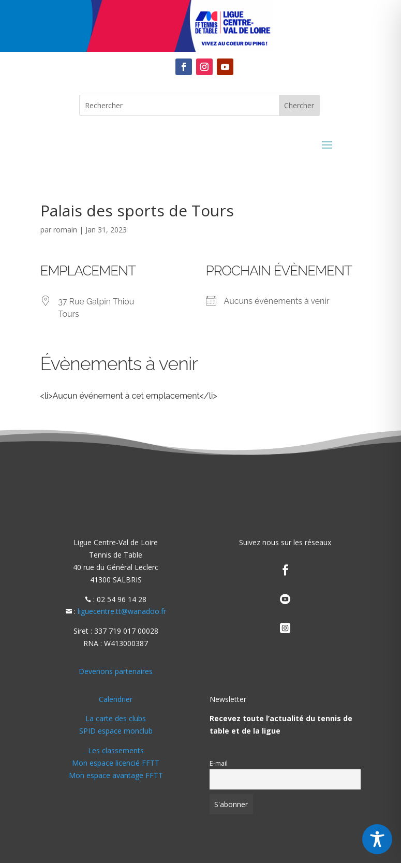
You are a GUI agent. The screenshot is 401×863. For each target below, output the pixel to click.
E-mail (219, 763)
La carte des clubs (115, 718)
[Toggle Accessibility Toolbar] (377, 839)
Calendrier (115, 699)
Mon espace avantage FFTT (116, 775)
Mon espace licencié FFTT (115, 763)
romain (65, 230)
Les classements (116, 750)
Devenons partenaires (116, 671)
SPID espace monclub (116, 731)
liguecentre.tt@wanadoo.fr (122, 611)
